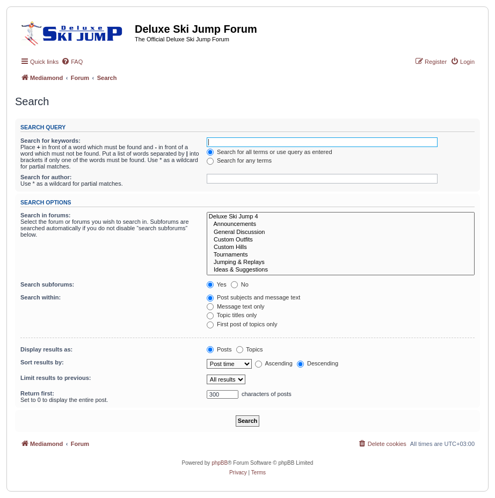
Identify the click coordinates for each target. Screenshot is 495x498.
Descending (317, 363)
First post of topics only (242, 324)
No (240, 284)
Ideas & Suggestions (341, 270)
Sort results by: (42, 362)
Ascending (274, 363)
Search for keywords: (50, 140)
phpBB (220, 463)
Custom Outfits (341, 240)
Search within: (40, 297)
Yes (217, 284)
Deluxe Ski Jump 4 (341, 217)
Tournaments (341, 255)
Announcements (341, 224)
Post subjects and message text (253, 297)
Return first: (37, 393)
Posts (219, 349)
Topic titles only (232, 315)
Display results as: (46, 349)
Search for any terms (239, 160)
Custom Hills (341, 247)
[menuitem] (72, 61)
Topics (249, 349)
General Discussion (341, 232)
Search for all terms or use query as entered (269, 152)
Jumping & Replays (341, 262)
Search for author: (45, 177)
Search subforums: (47, 284)
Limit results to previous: (55, 378)
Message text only (236, 306)
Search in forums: (45, 215)
